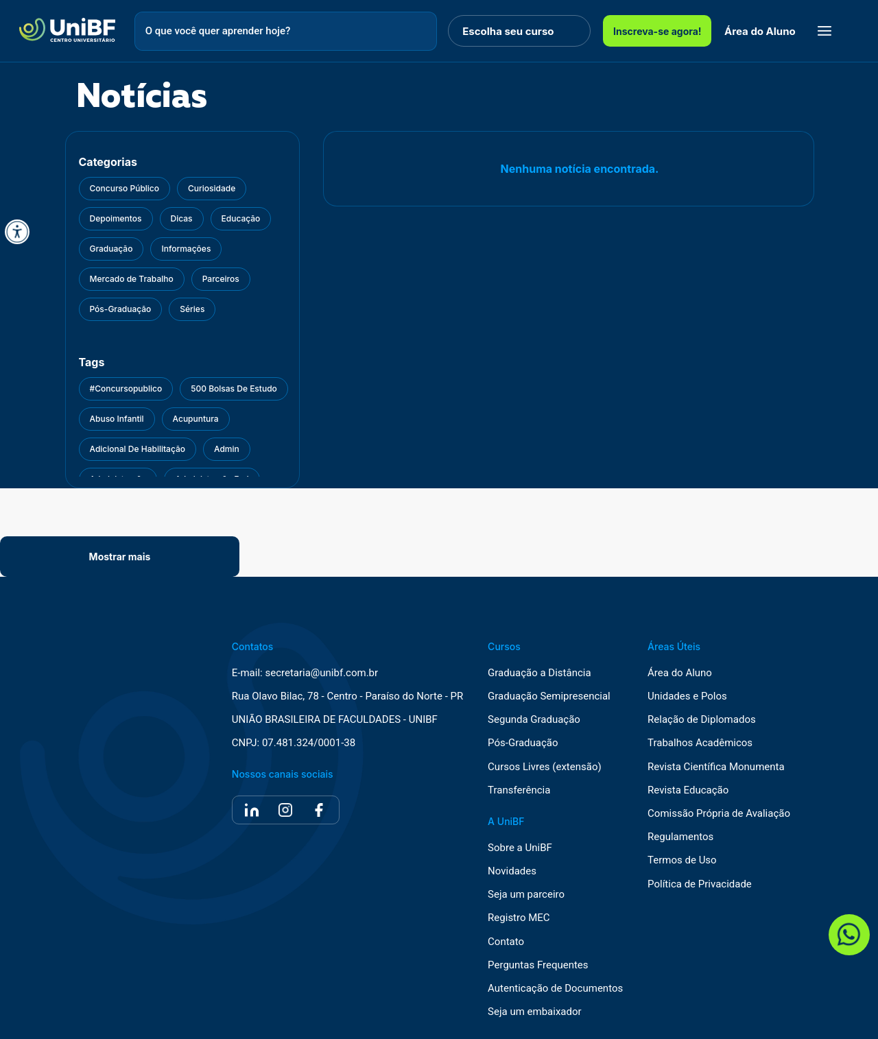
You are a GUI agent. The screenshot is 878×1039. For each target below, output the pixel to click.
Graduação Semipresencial (549, 696)
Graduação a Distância (539, 673)
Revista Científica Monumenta (716, 767)
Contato (506, 942)
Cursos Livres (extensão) (545, 767)
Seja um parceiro (526, 894)
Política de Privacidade (700, 884)
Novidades (512, 871)
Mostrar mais (120, 556)
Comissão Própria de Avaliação (719, 814)
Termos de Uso (682, 860)
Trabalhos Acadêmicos (700, 743)
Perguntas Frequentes (538, 965)
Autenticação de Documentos (555, 988)
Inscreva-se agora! (657, 31)
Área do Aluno (760, 31)
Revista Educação (688, 790)
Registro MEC (519, 918)
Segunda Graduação (534, 720)
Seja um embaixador (535, 1012)
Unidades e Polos (687, 696)
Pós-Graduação (523, 743)
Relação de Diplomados (702, 720)
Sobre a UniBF (520, 848)
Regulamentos (680, 837)
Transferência (519, 790)
